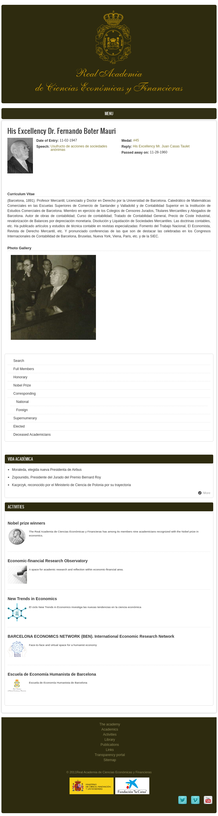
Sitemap (110, 760)
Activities (109, 734)
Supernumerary (25, 418)
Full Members (23, 369)
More (206, 493)
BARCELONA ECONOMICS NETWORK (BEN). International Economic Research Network (91, 636)
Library (109, 740)
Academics (109, 729)
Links (110, 750)
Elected (19, 426)
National (22, 402)
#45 (136, 140)
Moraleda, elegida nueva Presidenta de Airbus (47, 470)
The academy (109, 724)
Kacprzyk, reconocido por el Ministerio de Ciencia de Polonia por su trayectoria (71, 485)
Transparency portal (110, 755)
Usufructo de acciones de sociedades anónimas (79, 148)
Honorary (20, 377)
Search (18, 361)
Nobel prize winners (26, 523)
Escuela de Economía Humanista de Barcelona (52, 674)
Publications (109, 745)
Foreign (22, 410)
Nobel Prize (22, 385)
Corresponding (24, 394)
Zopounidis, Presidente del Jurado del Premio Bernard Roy (56, 477)
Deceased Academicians (32, 435)
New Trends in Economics (32, 598)
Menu (109, 113)
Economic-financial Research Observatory (48, 561)
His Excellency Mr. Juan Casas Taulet (161, 146)
